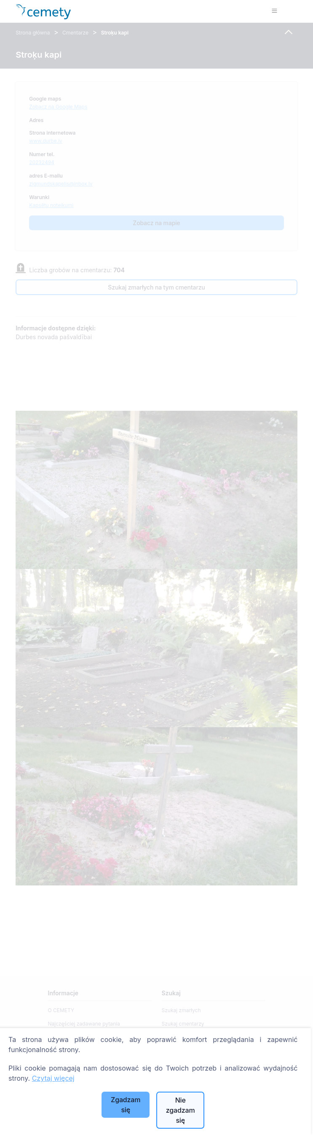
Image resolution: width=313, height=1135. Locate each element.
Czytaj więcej (53, 1078)
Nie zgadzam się (180, 1110)
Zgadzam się (125, 1104)
